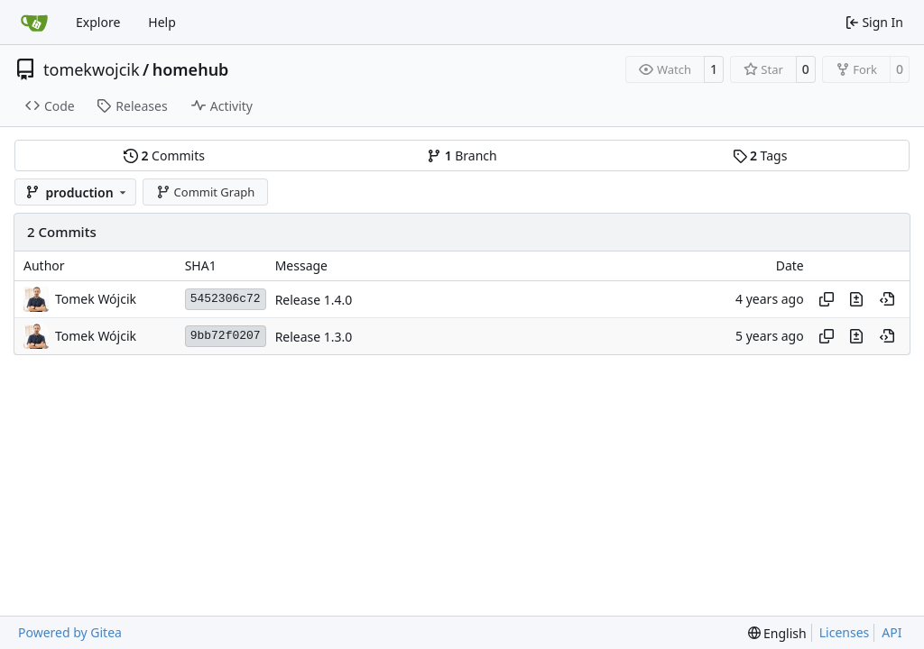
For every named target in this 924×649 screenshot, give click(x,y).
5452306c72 (225, 299)
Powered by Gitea (70, 632)
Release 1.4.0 (314, 299)
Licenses (844, 632)
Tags (760, 155)
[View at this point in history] (887, 299)
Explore (98, 22)
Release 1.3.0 (314, 336)
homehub (190, 69)
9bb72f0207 (225, 336)
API (891, 632)
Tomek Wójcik (95, 298)
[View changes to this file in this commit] (856, 299)
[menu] (777, 633)
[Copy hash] (826, 299)
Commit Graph (205, 192)
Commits (164, 155)
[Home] (34, 22)
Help (162, 22)
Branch (462, 155)
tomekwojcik (91, 69)
